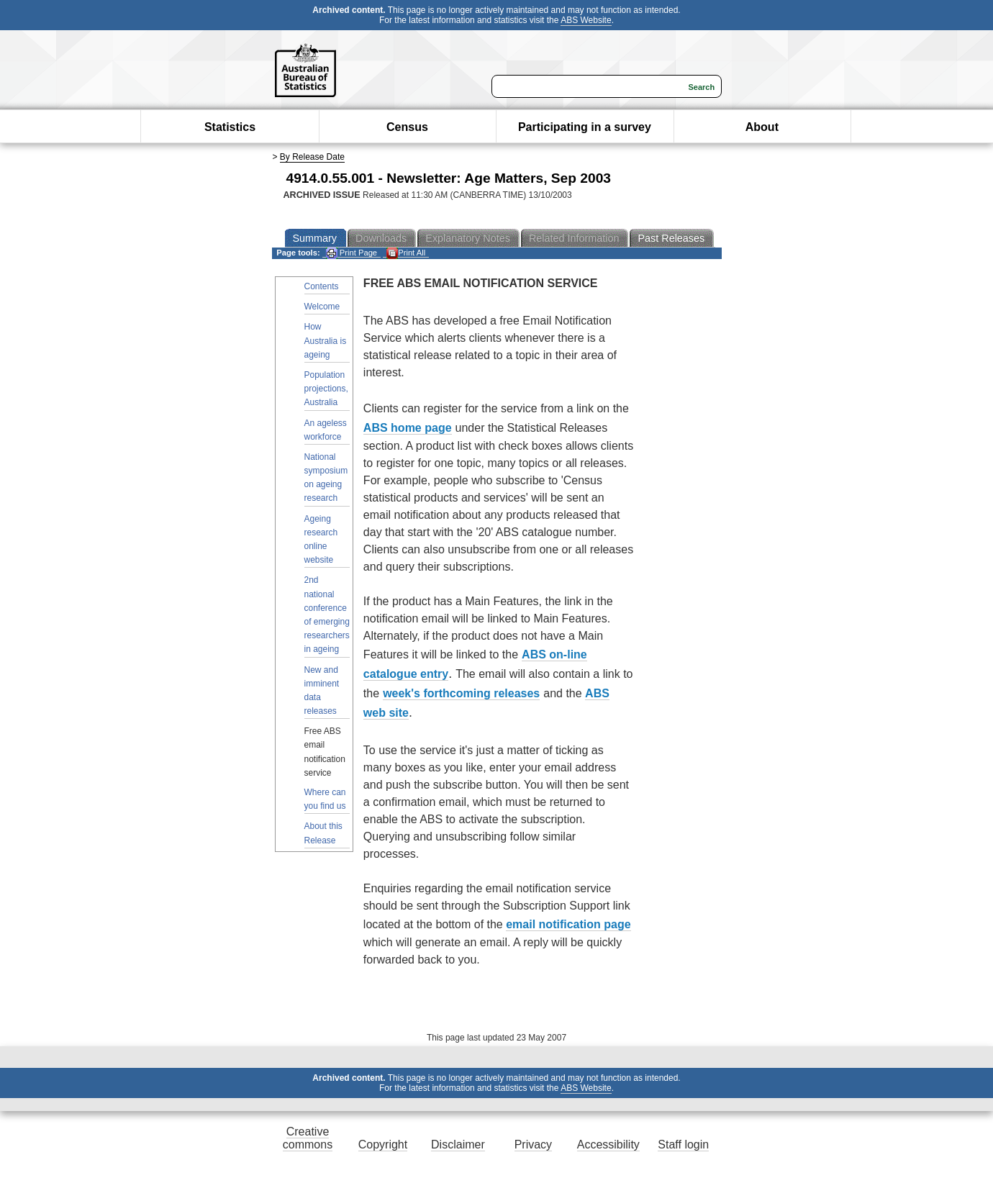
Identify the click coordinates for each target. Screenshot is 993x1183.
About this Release (323, 833)
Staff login (683, 1144)
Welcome (322, 307)
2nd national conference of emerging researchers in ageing (327, 614)
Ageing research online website (321, 540)
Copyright (382, 1144)
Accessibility (608, 1144)
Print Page (351, 253)
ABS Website (586, 20)
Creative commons (307, 1138)
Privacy (533, 1144)
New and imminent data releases (322, 691)
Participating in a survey (584, 127)
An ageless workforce (325, 430)
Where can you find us (325, 799)
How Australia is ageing (325, 340)
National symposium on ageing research (326, 478)
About (762, 127)
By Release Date (312, 157)
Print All (405, 253)
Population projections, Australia (326, 388)
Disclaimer (458, 1144)
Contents (321, 286)
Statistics (229, 127)
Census (407, 127)
